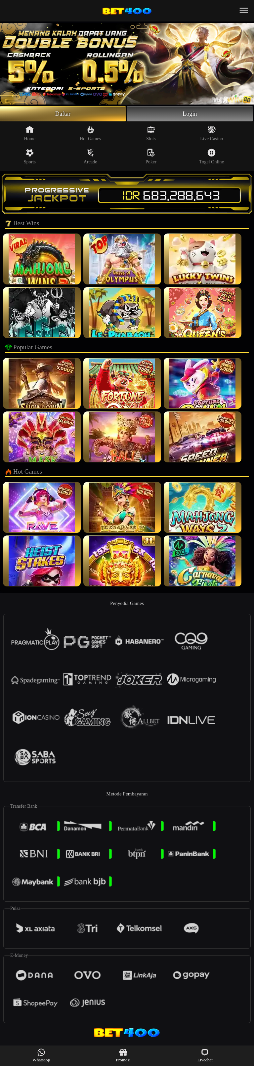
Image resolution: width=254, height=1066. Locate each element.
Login (190, 113)
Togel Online (211, 156)
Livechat (205, 1055)
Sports (30, 156)
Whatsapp (41, 1055)
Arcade (90, 156)
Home (30, 133)
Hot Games (90, 133)
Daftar (63, 113)
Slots (151, 133)
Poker (151, 156)
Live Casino (211, 133)
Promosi (123, 1055)
